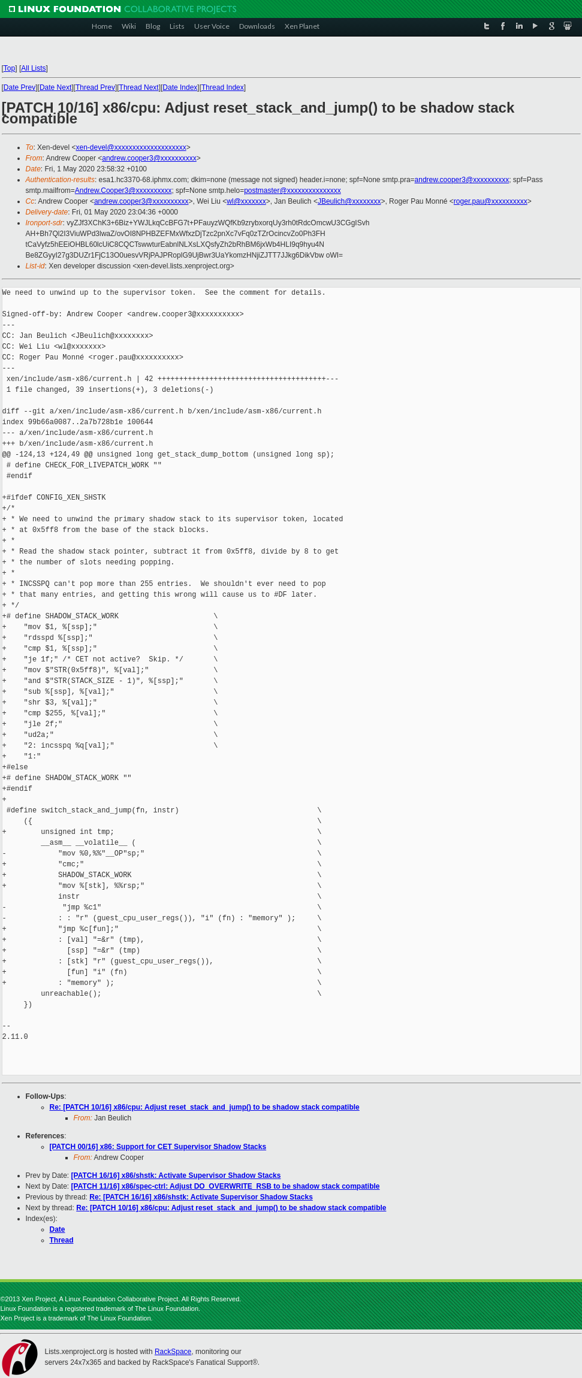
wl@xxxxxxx (246, 201)
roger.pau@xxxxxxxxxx (490, 201)
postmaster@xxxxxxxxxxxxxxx (292, 190)
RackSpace (173, 1351)
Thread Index (222, 87)
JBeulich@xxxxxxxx (349, 201)
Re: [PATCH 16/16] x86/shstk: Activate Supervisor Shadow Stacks (201, 1197)
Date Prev (19, 87)
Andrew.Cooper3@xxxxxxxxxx (123, 190)
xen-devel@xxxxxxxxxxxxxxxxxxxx (131, 147)
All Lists (33, 68)
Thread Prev (95, 87)
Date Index (179, 87)
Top (9, 68)
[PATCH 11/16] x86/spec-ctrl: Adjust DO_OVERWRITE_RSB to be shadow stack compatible (225, 1186)
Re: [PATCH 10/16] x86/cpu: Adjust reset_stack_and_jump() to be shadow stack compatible (205, 1107)
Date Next (55, 87)
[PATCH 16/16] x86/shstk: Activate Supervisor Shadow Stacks (176, 1175)
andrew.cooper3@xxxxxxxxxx (149, 158)
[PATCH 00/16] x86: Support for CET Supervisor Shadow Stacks (158, 1147)
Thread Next (139, 87)
